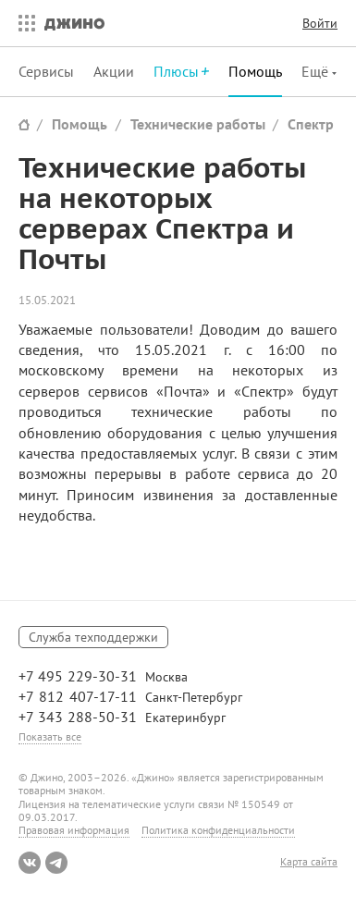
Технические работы (197, 124)
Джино (74, 23)
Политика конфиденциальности (218, 830)
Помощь (255, 71)
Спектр (311, 124)
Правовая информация (73, 830)
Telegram (56, 863)
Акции (113, 71)
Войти (320, 23)
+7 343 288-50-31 (77, 716)
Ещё (316, 71)
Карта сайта (309, 861)
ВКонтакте (29, 863)
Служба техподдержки (93, 637)
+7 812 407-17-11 (77, 696)
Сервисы (46, 71)
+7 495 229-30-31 (77, 676)
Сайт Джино (24, 124)
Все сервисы (22, 23)
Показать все (49, 736)
